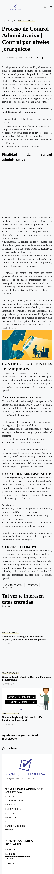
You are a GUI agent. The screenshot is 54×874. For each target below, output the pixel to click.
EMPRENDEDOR (13, 809)
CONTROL (33, 585)
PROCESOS (10, 805)
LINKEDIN (10, 849)
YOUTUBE (10, 863)
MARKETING (11, 817)
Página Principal (8, 21)
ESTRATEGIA (11, 822)
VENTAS (9, 830)
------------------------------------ (17, 847)
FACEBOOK (10, 854)
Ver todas (6, 606)
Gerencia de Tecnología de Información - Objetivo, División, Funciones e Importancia (25, 638)
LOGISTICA (10, 813)
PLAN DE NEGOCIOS (15, 826)
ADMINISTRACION (26, 21)
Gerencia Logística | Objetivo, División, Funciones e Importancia (22, 718)
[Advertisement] (27, 189)
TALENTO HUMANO (14, 800)
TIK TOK (9, 859)
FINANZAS (10, 796)
